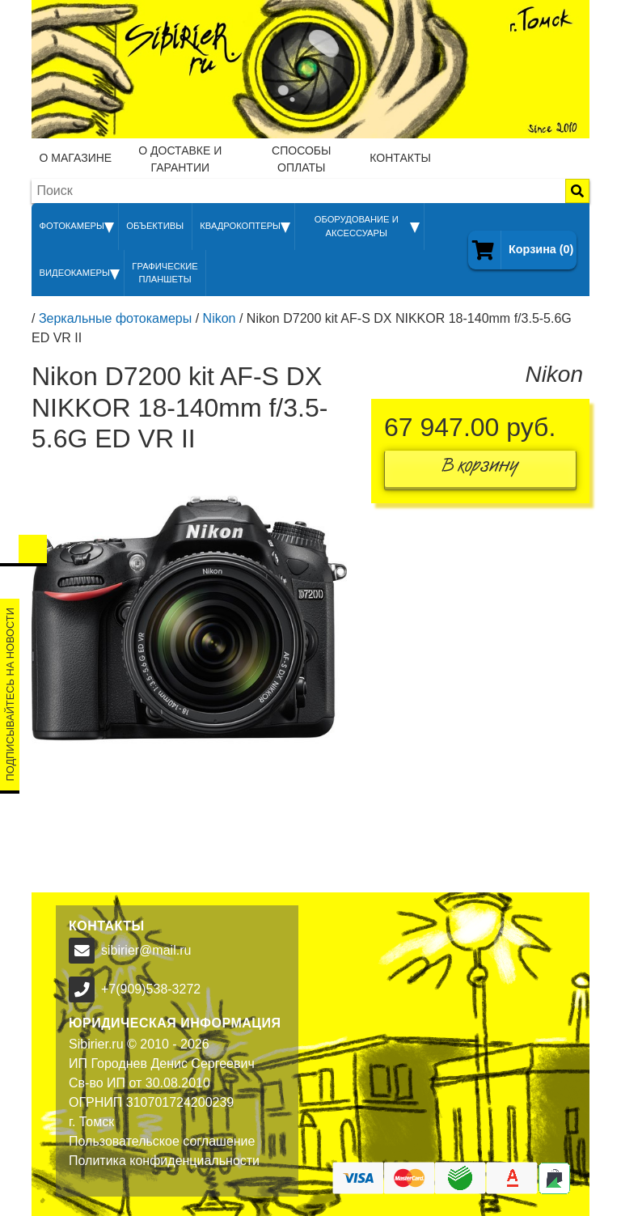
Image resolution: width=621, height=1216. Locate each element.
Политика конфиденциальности (164, 1160)
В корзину (480, 469)
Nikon (219, 318)
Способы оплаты (301, 159)
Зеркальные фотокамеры (115, 318)
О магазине (76, 157)
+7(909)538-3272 (151, 989)
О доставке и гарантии (180, 159)
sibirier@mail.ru (146, 950)
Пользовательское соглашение (162, 1141)
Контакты (400, 157)
